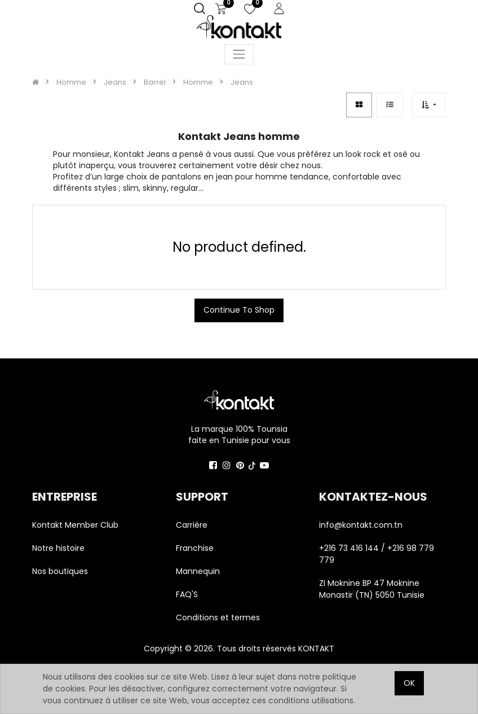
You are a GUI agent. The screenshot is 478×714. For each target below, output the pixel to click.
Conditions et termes (218, 617)
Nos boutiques (60, 571)
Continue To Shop (239, 310)
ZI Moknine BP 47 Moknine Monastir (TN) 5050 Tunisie (371, 589)
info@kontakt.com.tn (362, 525)
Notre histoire (58, 548)
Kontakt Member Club (75, 525)
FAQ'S (187, 594)
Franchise (195, 548)
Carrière (191, 525)
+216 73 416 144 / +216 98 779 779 (376, 554)
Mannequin (199, 571)
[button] (428, 105)
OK (409, 683)
